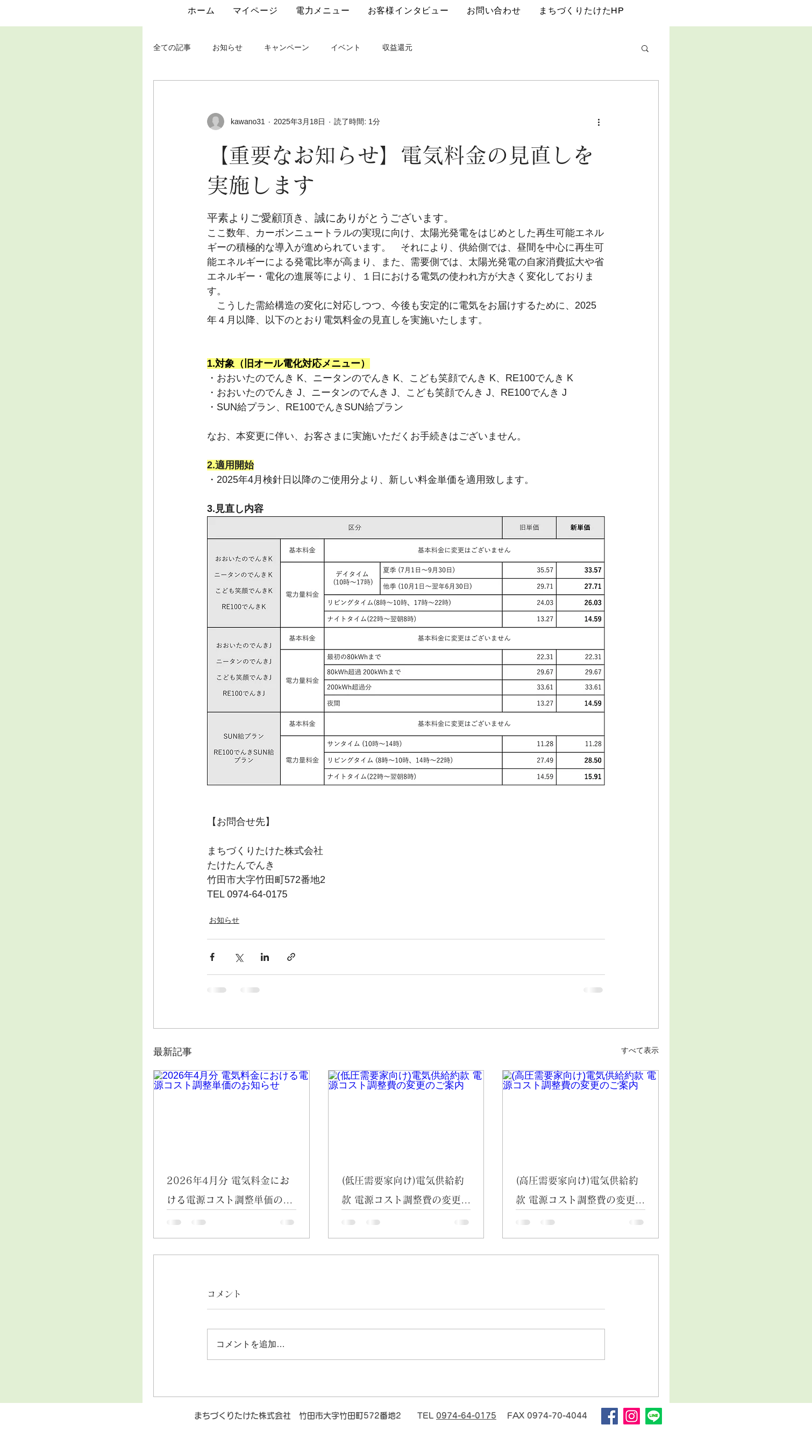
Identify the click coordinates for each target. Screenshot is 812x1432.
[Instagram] (631, 1416)
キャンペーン (286, 47)
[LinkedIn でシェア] (265, 957)
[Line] (653, 1416)
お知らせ (227, 47)
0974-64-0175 (466, 1416)
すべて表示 (640, 1050)
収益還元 (397, 47)
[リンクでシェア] (291, 957)
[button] (645, 48)
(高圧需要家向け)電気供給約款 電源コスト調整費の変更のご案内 (580, 1192)
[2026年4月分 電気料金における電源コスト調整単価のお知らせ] (231, 1114)
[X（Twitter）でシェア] (238, 957)
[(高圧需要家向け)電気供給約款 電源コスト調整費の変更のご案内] (580, 1114)
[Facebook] (609, 1416)
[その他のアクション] (598, 121)
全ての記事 (172, 47)
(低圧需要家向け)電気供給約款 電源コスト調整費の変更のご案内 (406, 1192)
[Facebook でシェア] (212, 957)
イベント (346, 47)
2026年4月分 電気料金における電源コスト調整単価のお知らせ (230, 1192)
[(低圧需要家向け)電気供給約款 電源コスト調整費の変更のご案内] (406, 1114)
